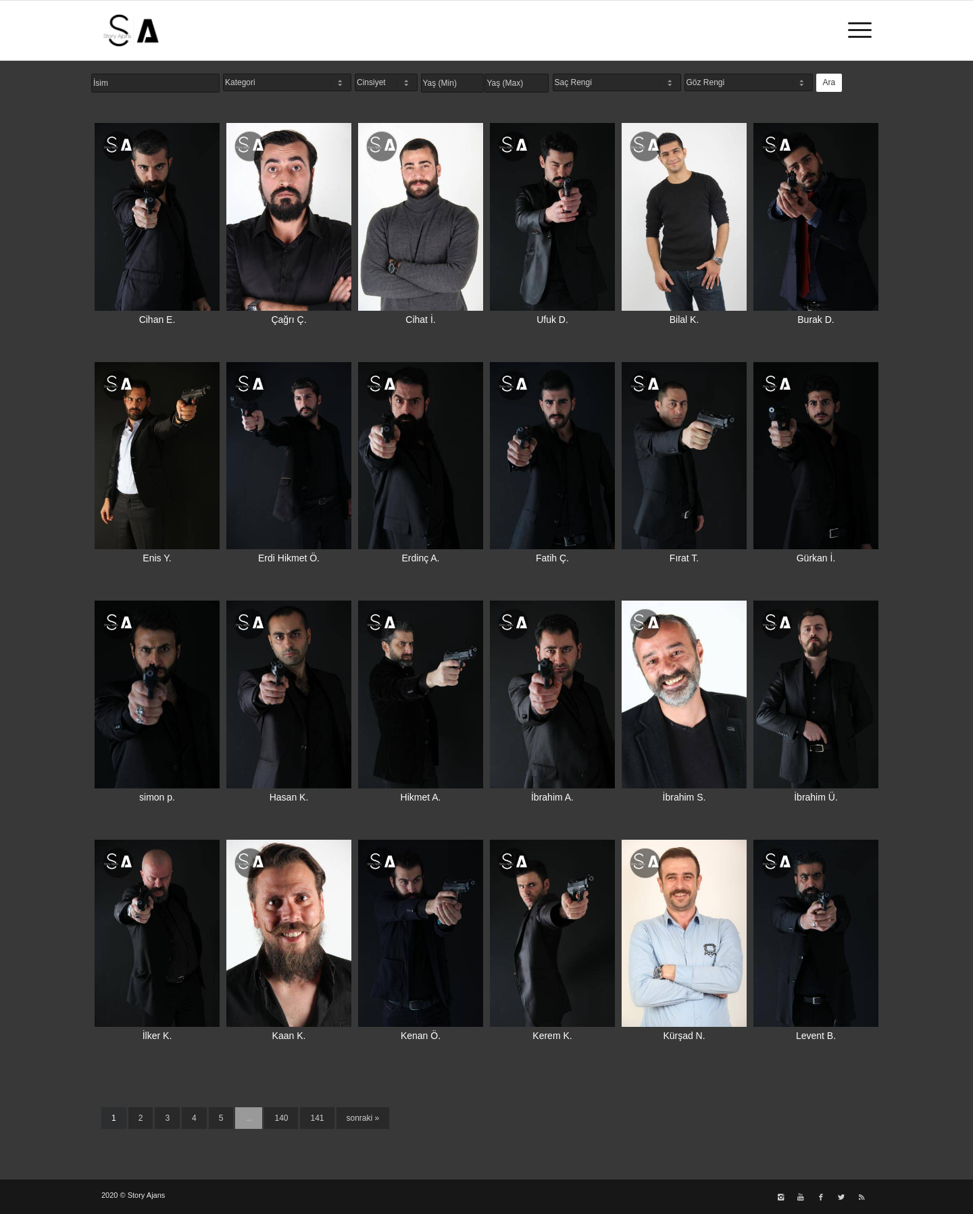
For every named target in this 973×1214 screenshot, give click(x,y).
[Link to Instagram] (780, 1197)
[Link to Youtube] (801, 1197)
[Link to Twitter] (841, 1197)
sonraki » (363, 1118)
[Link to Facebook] (821, 1197)
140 (281, 1118)
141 (317, 1118)
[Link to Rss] (861, 1197)
